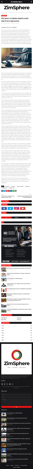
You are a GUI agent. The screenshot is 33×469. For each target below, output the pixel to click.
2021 (17, 337)
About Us (7, 465)
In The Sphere (13, 186)
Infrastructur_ (19, 319)
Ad (6, 217)
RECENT (26, 217)
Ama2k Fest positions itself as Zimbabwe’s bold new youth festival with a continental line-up (18, 284)
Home (2, 12)
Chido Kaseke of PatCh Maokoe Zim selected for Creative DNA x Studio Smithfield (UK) (18, 294)
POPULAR (16, 217)
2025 (17, 328)
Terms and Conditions (23, 465)
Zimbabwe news (4, 187)
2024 (17, 330)
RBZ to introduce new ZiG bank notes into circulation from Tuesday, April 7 (19, 268)
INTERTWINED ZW (4, 318)
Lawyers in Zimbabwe (20, 186)
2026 (17, 325)
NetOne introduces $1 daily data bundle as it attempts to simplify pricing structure (18, 274)
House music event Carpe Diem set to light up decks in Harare (17, 448)
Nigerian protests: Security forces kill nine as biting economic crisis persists (18, 304)
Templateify (18, 467)
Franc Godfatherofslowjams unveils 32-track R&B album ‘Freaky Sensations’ (19, 288)
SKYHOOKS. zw (19, 318)
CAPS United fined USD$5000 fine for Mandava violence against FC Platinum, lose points (19, 310)
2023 (17, 332)
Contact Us (12, 465)
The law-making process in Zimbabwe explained (14, 278)
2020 (17, 340)
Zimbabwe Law (27, 186)
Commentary (7, 186)
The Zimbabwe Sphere (16, 2)
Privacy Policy (17, 465)
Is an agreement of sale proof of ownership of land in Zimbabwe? (17, 459)
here (11, 86)
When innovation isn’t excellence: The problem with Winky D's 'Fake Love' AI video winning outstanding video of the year (19, 299)
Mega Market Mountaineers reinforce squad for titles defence (17, 418)
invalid (25, 87)
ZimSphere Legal (7, 12)
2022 (17, 335)
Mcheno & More (3, 319)
